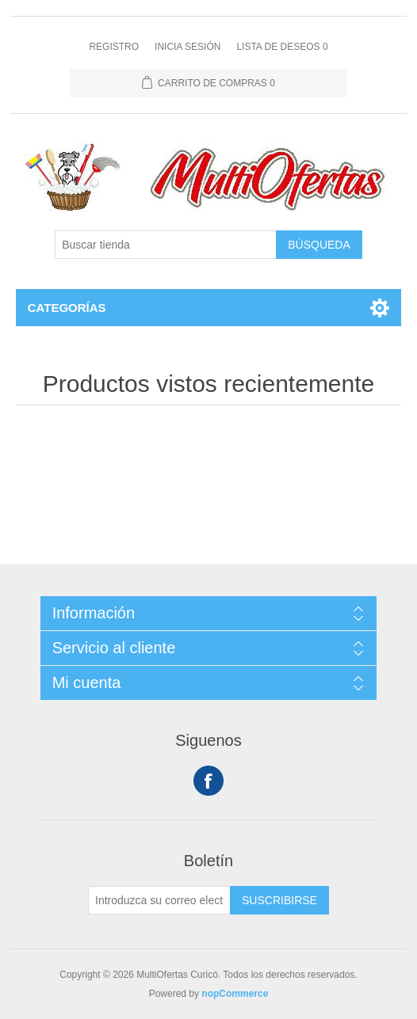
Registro (114, 46)
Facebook (208, 781)
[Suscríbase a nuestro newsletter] (159, 900)
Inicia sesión (187, 46)
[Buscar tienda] (166, 244)
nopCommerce (234, 993)
